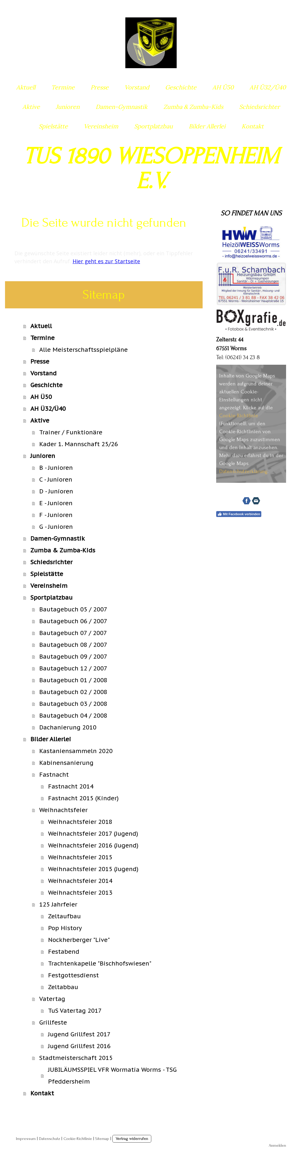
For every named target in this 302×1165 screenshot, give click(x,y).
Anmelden (277, 1145)
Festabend (63, 951)
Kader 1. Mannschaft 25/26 (78, 444)
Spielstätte (53, 126)
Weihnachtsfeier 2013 (80, 892)
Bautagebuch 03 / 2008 (73, 704)
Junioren (68, 106)
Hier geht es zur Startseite (106, 261)
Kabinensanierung (66, 763)
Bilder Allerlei (207, 126)
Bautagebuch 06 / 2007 (73, 621)
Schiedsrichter (259, 106)
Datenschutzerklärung (243, 471)
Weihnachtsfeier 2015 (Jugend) (93, 869)
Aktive (31, 106)
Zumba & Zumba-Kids (193, 106)
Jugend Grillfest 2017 (79, 1034)
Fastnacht (54, 774)
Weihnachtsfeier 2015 (80, 857)
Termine (63, 87)
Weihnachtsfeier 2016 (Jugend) (93, 845)
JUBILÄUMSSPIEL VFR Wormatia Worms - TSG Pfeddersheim (112, 1075)
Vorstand (136, 87)
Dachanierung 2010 (67, 727)
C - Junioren (55, 479)
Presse (100, 87)
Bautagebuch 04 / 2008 (73, 715)
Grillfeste (53, 1022)
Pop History (65, 928)
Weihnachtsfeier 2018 (80, 822)
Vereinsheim (101, 126)
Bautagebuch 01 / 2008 (73, 680)
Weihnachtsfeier (63, 810)
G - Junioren (56, 527)
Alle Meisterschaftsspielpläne (83, 350)
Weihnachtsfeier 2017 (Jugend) (93, 833)
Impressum (26, 1138)
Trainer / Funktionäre (70, 432)
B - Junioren (56, 468)
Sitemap (102, 1138)
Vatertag (52, 999)
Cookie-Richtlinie (238, 415)
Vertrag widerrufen (132, 1138)
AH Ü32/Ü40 (268, 87)
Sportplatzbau (153, 126)
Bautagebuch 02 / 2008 (73, 692)
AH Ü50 (223, 87)
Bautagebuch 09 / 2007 (73, 656)
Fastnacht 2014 (70, 786)
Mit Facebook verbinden (238, 514)
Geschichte (180, 87)
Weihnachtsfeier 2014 (80, 881)
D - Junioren (56, 491)
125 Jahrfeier (58, 904)
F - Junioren (56, 515)
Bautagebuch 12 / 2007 (73, 668)
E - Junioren (56, 503)
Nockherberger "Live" (79, 940)
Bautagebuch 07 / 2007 (73, 633)
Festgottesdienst (73, 975)
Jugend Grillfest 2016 (79, 1046)
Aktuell (25, 87)
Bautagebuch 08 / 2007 (73, 645)
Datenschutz (49, 1138)
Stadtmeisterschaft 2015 (76, 1058)
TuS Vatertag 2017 (75, 1011)
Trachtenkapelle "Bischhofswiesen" (99, 963)
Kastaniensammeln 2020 (76, 751)
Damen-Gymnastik (121, 106)
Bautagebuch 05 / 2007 (73, 609)
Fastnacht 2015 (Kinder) (83, 798)
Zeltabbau (63, 987)
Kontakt (253, 126)
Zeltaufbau (64, 916)
